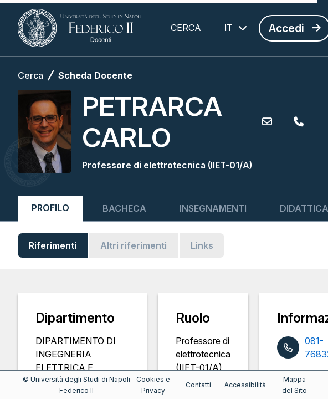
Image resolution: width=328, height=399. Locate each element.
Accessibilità (245, 385)
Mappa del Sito (294, 385)
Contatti (198, 385)
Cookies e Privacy (153, 385)
